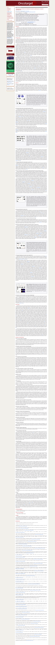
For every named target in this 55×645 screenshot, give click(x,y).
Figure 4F (25, 234)
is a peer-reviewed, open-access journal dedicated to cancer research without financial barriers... (10, 71)
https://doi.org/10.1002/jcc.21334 (29, 640)
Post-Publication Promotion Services (10, 75)
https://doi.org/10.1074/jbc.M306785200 (20, 568)
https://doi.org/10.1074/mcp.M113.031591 (39, 627)
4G (27, 234)
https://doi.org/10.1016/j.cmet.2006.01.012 (29, 530)
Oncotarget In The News (10, 17)
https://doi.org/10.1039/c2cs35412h (19, 577)
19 (34, 68)
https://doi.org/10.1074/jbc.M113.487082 (38, 563)
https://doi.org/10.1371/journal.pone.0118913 (39, 570)
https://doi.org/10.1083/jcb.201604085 (20, 599)
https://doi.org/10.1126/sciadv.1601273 (39, 534)
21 (35, 68)
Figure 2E (27, 152)
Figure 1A (40, 90)
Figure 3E (38, 187)
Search (8, 19)
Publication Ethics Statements (9, 14)
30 (43, 167)
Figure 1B (44, 111)
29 (42, 167)
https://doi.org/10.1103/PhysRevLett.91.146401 (35, 636)
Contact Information (9, 20)
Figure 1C (20, 116)
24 (22, 310)
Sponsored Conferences (10, 18)
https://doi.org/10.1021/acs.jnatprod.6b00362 (20, 573)
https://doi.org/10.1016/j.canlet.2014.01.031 (20, 532)
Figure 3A (32, 180)
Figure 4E (32, 276)
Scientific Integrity (9, 11)
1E (27, 120)
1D (22, 116)
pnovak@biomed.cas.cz (30, 22)
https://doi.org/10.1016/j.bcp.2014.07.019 (20, 579)
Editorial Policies (9, 12)
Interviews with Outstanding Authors (10, 16)
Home (8, 7)
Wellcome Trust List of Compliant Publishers (10, 82)
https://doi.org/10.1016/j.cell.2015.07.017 (32, 541)
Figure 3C (29, 183)
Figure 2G (17, 165)
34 (41, 212)
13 (31, 55)
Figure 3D (30, 186)
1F (29, 120)
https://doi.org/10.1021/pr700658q (21, 625)
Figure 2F (42, 156)
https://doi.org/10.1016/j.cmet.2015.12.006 (20, 601)
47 (26, 397)
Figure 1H (17, 160)
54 (24, 504)
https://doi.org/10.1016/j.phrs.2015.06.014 (22, 608)
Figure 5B (28, 261)
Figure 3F (32, 189)
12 (30, 55)
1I (17, 124)
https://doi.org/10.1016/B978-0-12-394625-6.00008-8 (21, 606)
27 (20, 160)
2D (16, 132)
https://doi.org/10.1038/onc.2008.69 (22, 604)
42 (44, 324)
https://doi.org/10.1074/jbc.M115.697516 (30, 575)
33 (39, 211)
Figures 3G (22, 215)
